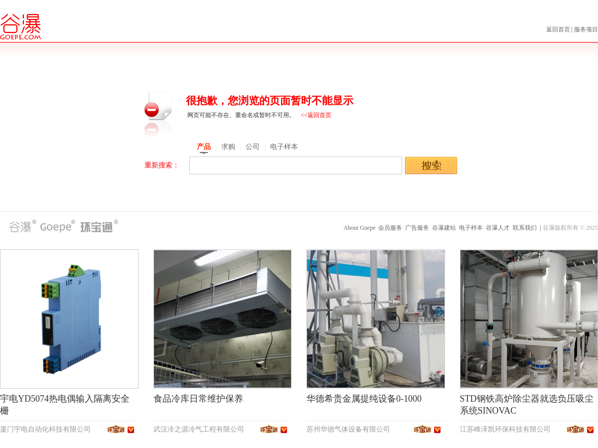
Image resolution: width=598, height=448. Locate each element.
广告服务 (417, 227)
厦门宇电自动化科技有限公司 (45, 429)
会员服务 (390, 227)
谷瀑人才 (498, 227)
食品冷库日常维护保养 (198, 399)
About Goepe (359, 227)
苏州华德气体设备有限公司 (348, 429)
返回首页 (559, 29)
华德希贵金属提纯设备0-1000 (364, 399)
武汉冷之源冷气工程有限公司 (198, 429)
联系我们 (525, 227)
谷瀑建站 (444, 227)
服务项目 (586, 29)
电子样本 (471, 227)
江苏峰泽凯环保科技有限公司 (505, 429)
